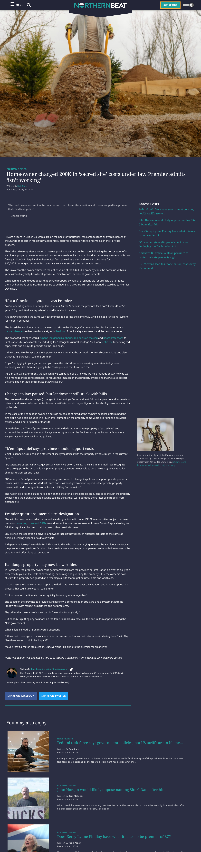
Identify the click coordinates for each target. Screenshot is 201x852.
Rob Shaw (22, 186)
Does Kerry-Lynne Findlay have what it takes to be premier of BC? (114, 836)
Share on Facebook (22, 695)
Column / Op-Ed (17, 169)
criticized (107, 342)
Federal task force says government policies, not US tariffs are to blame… (120, 742)
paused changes (14, 331)
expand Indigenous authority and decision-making (68, 337)
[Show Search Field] (29, 5)
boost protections (113, 337)
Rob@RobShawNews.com (54, 669)
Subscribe (170, 5)
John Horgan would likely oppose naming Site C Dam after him (111, 789)
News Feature (65, 738)
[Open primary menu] (17, 5)
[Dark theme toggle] (188, 5)
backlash (61, 331)
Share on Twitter (54, 695)
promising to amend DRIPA (31, 523)
